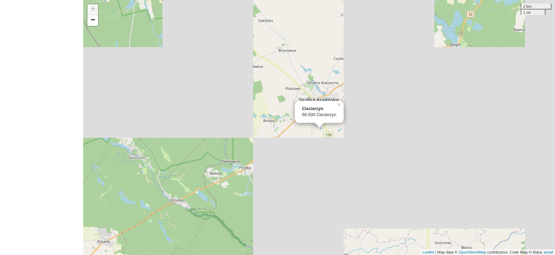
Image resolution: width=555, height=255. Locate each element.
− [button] (93, 20)
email (548, 252)
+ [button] (93, 9)
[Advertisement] (41, 127)
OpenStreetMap (472, 252)
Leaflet (428, 252)
